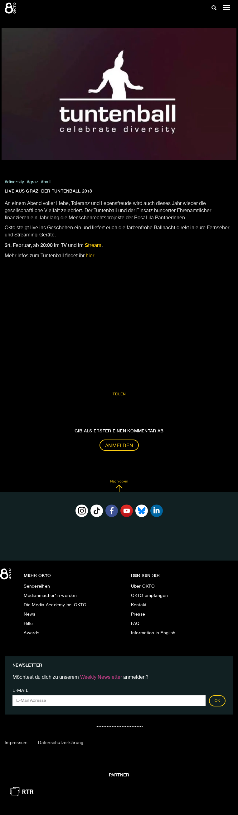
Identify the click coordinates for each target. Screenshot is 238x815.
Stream (93, 245)
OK (217, 701)
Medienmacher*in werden (50, 596)
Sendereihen (37, 586)
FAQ (135, 624)
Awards (31, 633)
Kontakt (139, 605)
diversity (15, 182)
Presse (138, 614)
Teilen (119, 394)
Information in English (153, 633)
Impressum (16, 743)
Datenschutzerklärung (60, 743)
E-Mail (20, 690)
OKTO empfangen (149, 596)
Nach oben (119, 486)
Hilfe (28, 624)
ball (47, 182)
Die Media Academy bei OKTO (55, 605)
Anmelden (119, 446)
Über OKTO (143, 586)
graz (33, 182)
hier (90, 256)
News (29, 614)
